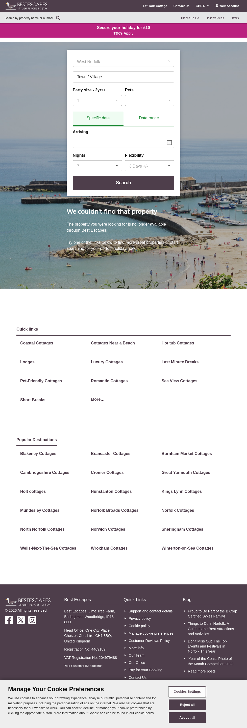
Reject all (187, 705)
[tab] (98, 119)
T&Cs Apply (124, 33)
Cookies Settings (187, 691)
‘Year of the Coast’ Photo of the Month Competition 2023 (211, 661)
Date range (149, 118)
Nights (79, 155)
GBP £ (202, 6)
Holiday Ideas (215, 18)
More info (136, 648)
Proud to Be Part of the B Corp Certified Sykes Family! (212, 613)
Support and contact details (150, 611)
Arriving (80, 132)
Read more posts (202, 671)
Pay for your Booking (145, 670)
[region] (123, 704)
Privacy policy (140, 618)
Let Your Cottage (155, 6)
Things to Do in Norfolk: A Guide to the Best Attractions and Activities (211, 629)
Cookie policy (139, 626)
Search (123, 182)
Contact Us (181, 6)
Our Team (136, 655)
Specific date (98, 118)
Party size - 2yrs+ (89, 90)
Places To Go (190, 18)
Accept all (187, 717)
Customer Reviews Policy (149, 641)
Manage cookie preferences (151, 633)
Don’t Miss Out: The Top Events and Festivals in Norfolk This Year (207, 646)
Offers (235, 18)
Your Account (227, 6)
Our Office (137, 663)
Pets (129, 90)
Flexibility (134, 155)
